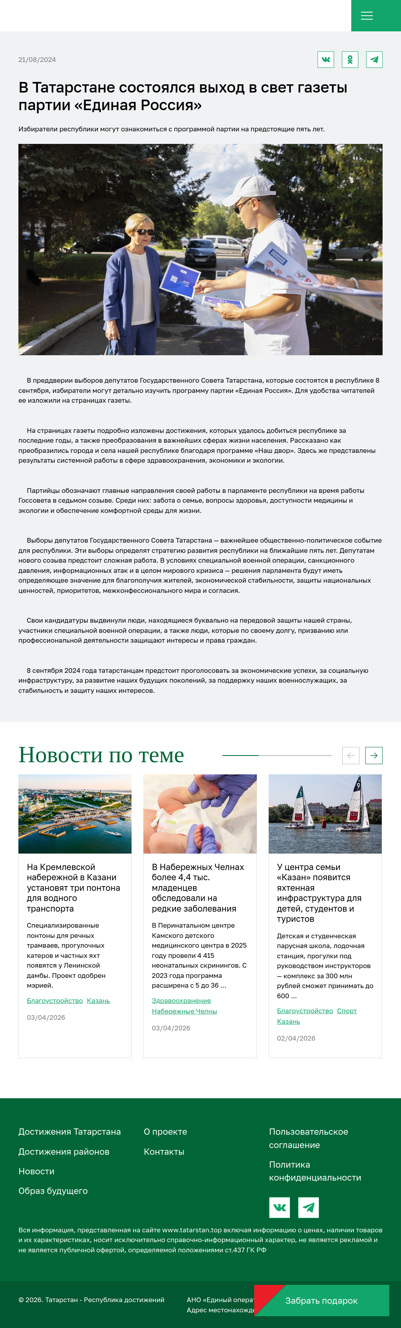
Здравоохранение (181, 1000)
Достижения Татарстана (69, 1131)
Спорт (347, 1010)
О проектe (165, 1131)
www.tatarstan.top (192, 1230)
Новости (36, 1171)
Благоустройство (55, 1000)
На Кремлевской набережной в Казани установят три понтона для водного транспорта (73, 888)
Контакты (164, 1151)
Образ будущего (53, 1190)
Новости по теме (101, 754)
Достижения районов (64, 1151)
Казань (98, 1000)
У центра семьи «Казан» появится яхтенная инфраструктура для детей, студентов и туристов (319, 893)
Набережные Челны (184, 1011)
